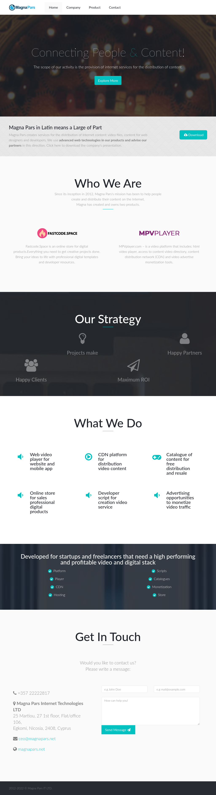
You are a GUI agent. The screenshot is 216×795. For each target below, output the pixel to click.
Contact (115, 7)
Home (53, 7)
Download (193, 135)
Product (94, 7)
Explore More (108, 80)
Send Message (118, 730)
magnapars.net (32, 748)
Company (73, 7)
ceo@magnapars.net (38, 738)
